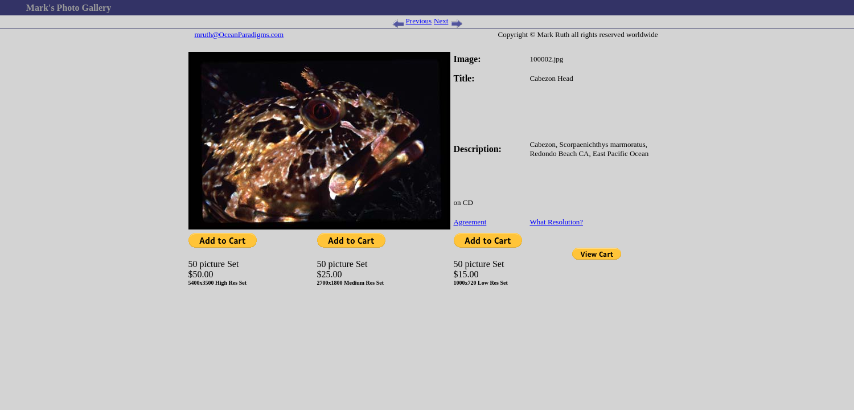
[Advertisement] (427, 45)
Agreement (470, 222)
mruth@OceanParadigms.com (239, 34)
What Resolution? (557, 222)
